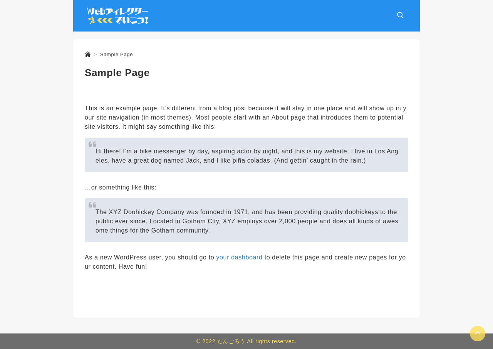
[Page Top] (477, 333)
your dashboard (239, 257)
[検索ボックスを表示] (400, 16)
